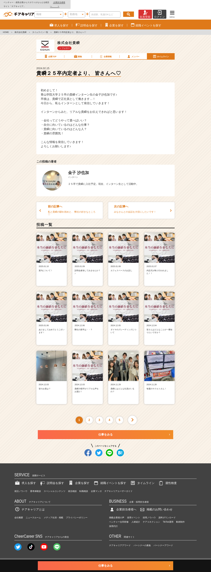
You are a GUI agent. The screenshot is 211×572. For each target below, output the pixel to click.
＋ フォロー (64, 44)
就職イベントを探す (109, 479)
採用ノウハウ (149, 514)
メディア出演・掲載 (53, 514)
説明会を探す (52, 479)
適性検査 (167, 479)
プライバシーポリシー (76, 514)
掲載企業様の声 (116, 514)
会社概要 (18, 514)
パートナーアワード (163, 541)
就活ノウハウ (20, 487)
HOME (6, 28)
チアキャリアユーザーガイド (118, 487)
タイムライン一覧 (40, 28)
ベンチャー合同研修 (119, 518)
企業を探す (78, 479)
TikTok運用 (168, 518)
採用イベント (133, 514)
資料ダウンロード (167, 514)
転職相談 (83, 487)
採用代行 (113, 522)
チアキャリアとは (29, 505)
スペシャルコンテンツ (54, 487)
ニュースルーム (33, 514)
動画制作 (180, 518)
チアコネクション (151, 518)
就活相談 (72, 487)
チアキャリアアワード (120, 541)
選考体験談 (35, 487)
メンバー (133, 52)
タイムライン (160, 52)
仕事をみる (105, 430)
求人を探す (25, 479)
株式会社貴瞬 (20, 28)
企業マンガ (96, 487)
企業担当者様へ (196, 2)
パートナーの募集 (142, 541)
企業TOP (50, 52)
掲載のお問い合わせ (155, 505)
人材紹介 (135, 518)
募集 (77, 52)
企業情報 (105, 52)
